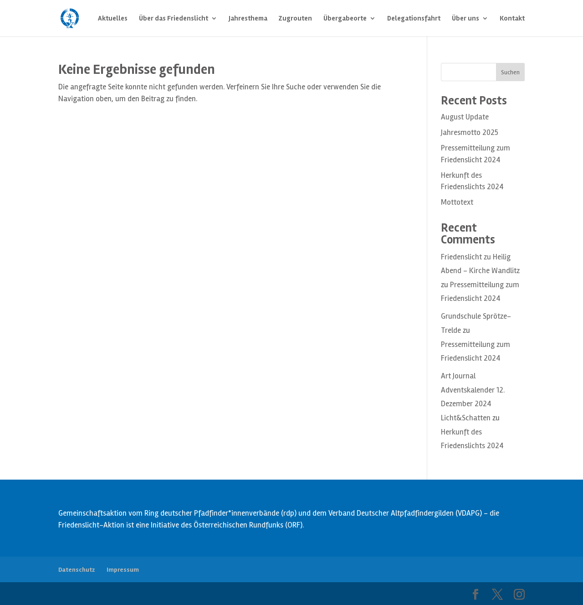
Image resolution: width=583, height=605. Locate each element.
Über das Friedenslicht (173, 18)
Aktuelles (113, 18)
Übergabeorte (345, 18)
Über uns (465, 18)
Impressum (123, 570)
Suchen (510, 72)
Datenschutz (76, 570)
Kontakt (512, 18)
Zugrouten (295, 18)
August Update (465, 117)
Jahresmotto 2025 (469, 132)
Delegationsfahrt (413, 18)
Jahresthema (248, 18)
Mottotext (457, 202)
